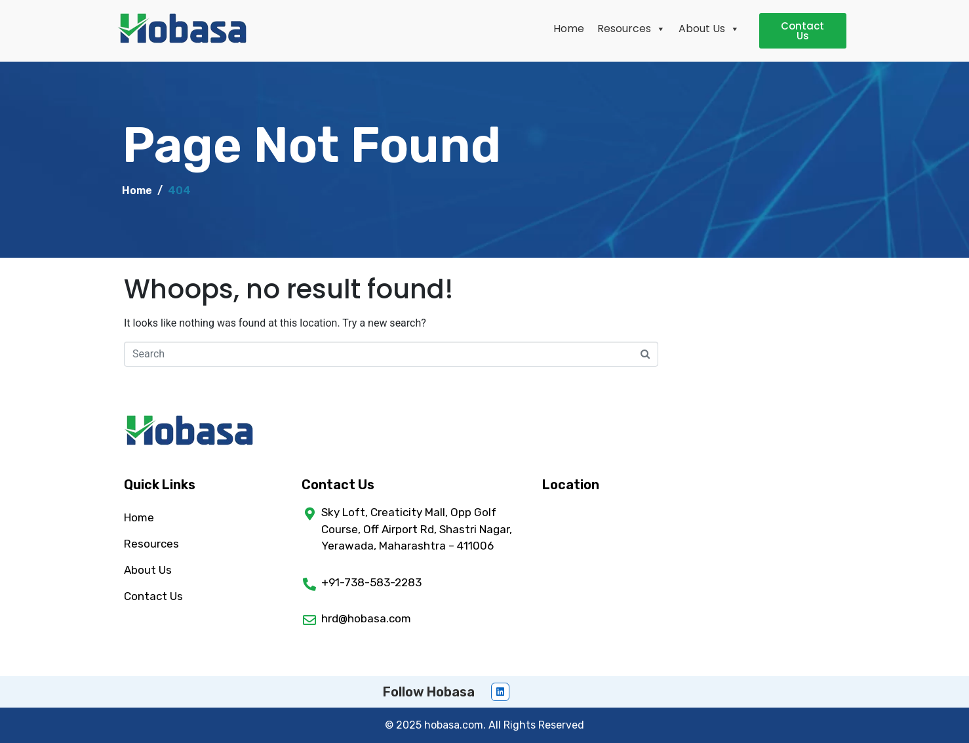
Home (568, 28)
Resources (631, 28)
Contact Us (153, 596)
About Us (709, 28)
